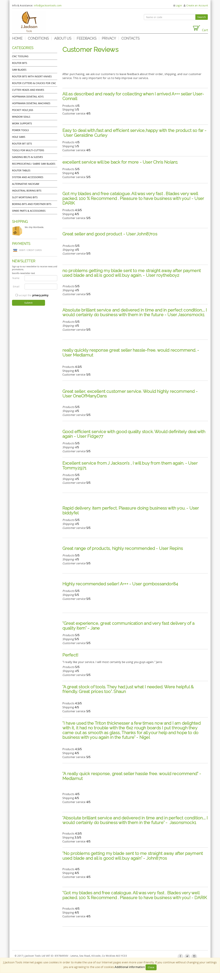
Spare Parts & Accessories (29, 210)
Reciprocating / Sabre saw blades (33, 163)
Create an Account (196, 5)
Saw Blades (19, 69)
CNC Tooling (20, 56)
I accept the (31, 295)
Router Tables (21, 170)
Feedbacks (86, 38)
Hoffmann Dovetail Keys (28, 96)
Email (16, 286)
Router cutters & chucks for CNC (34, 83)
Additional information (130, 967)
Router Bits (19, 63)
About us (62, 38)
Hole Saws (18, 136)
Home (17, 38)
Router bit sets (22, 143)
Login (177, 5)
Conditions (38, 38)
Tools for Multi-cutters (28, 150)
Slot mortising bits (25, 197)
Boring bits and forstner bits (31, 204)
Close (151, 967)
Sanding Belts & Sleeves (27, 157)
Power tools (20, 130)
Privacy (109, 38)
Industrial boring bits (26, 190)
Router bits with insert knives (32, 76)
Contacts (130, 38)
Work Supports (22, 123)
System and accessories (27, 177)
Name (15, 278)
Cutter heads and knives (28, 89)
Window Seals (21, 116)
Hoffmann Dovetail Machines (31, 103)
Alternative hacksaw (25, 183)
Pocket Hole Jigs (22, 110)
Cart (200, 28)
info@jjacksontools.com (48, 5)
